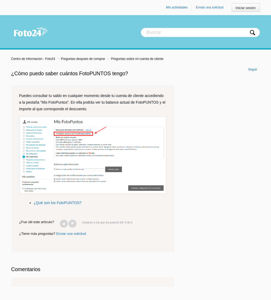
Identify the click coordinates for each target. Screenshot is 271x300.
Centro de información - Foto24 (33, 59)
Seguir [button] (252, 69)
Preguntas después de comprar (83, 59)
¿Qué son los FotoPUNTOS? (58, 203)
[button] (64, 224)
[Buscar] (200, 32)
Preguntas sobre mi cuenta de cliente (137, 59)
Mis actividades (177, 7)
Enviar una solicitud (209, 7)
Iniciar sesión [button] (246, 8)
